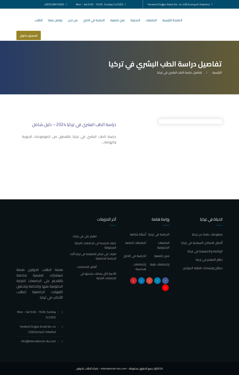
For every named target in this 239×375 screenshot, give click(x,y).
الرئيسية (216, 72)
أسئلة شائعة (138, 234)
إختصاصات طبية (159, 264)
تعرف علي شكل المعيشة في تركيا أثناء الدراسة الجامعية (93, 256)
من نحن (73, 20)
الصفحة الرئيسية (172, 20)
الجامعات (151, 20)
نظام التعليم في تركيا (209, 259)
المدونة (135, 20)
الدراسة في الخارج (94, 20)
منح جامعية (117, 20)
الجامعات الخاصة (135, 243)
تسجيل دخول (28, 35)
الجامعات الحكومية (163, 245)
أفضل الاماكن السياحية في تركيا (202, 243)
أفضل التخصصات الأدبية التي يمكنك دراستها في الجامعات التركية (96, 272)
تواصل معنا (55, 20)
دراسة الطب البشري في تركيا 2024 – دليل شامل (74, 124)
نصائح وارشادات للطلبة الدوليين (203, 268)
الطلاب (38, 20)
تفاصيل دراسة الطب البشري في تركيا (179, 72)
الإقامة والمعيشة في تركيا (205, 251)
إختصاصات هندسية (139, 266)
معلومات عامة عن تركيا (207, 234)
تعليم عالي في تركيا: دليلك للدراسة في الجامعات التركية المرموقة (94, 241)
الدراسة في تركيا (158, 234)
